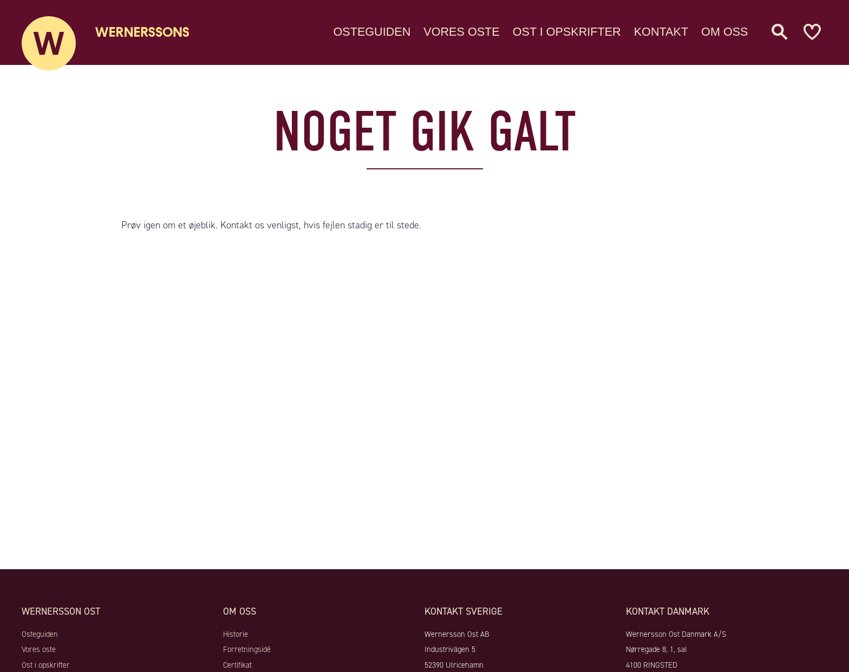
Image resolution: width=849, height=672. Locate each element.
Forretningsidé (247, 649)
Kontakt (661, 29)
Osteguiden (372, 29)
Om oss (724, 29)
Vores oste (461, 29)
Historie (235, 634)
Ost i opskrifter (567, 29)
